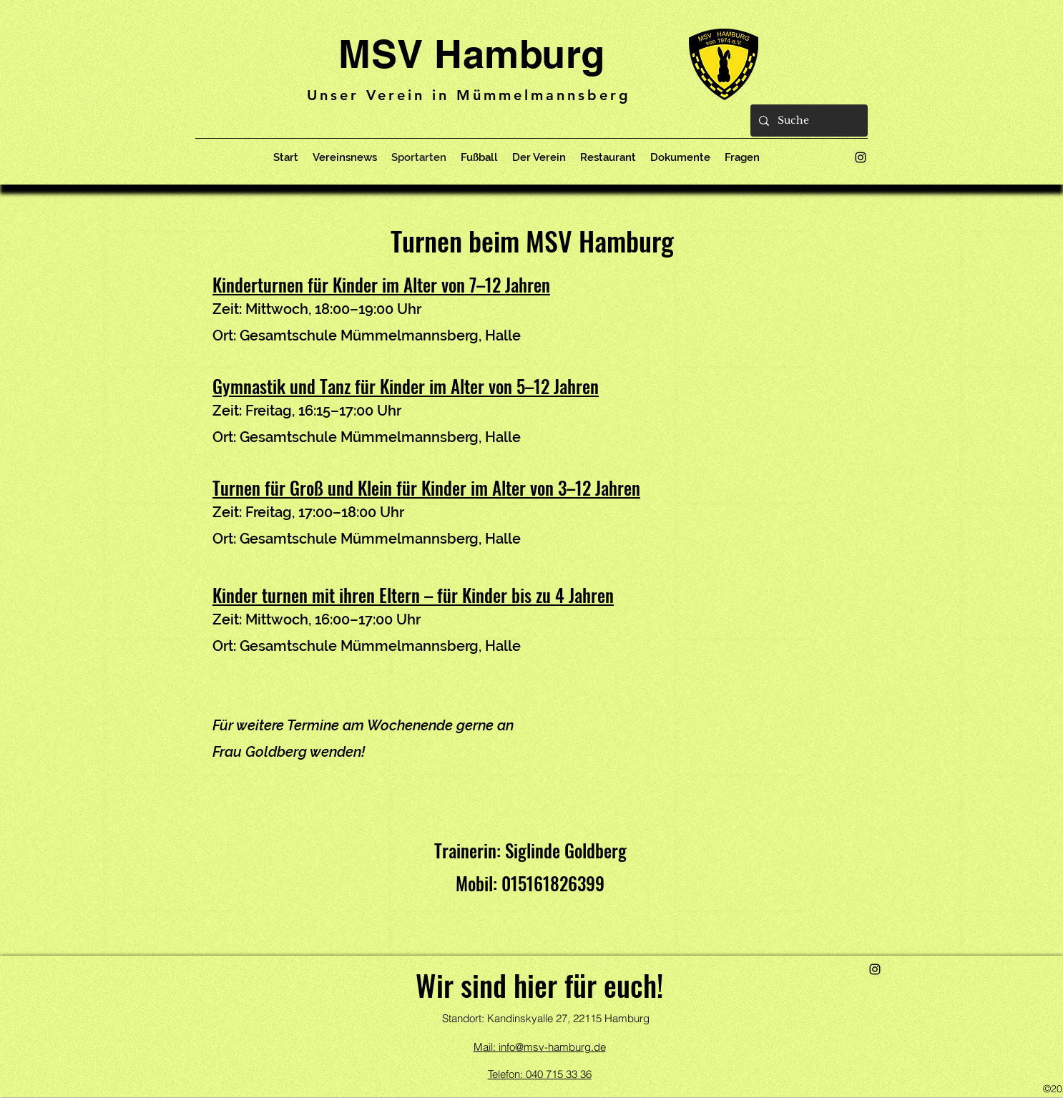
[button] (539, 157)
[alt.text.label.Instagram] (860, 157)
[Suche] (808, 120)
